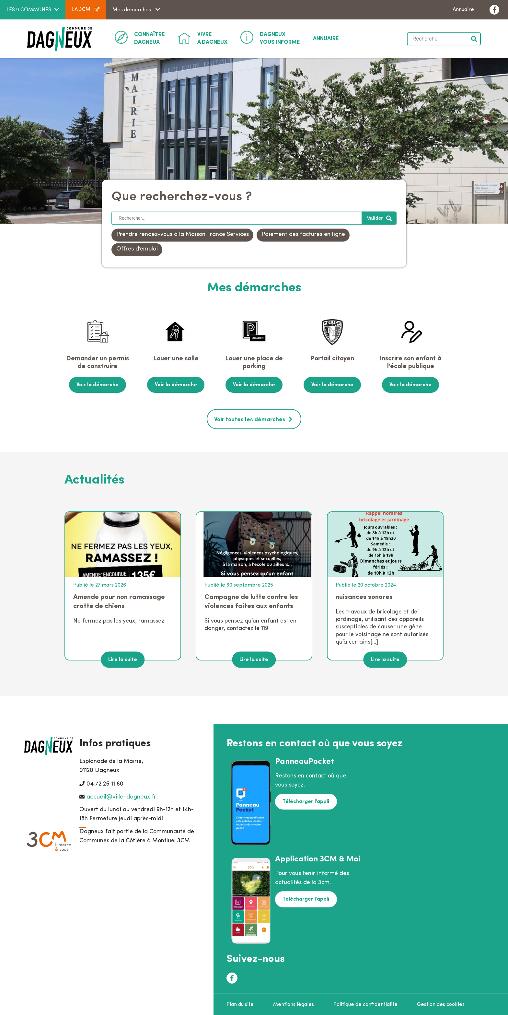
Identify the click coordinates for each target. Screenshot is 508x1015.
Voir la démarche (97, 384)
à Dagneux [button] (212, 38)
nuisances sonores (364, 596)
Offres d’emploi (137, 249)
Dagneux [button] (149, 38)
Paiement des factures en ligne (303, 235)
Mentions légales (293, 1004)
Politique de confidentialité (365, 1004)
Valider (474, 38)
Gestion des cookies (441, 1004)
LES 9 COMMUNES (28, 10)
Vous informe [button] (280, 38)
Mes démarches (132, 10)
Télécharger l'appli (305, 800)
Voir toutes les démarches (250, 419)
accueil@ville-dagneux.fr (121, 796)
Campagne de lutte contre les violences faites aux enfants (251, 601)
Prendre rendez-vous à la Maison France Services (182, 235)
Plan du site (240, 1004)
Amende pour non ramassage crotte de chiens (119, 601)
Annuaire (463, 9)
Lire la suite (122, 658)
